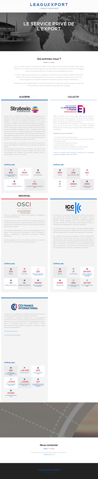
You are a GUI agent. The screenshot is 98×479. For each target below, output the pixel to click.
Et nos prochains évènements (12, 335)
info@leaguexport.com (49, 454)
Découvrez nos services (11, 331)
